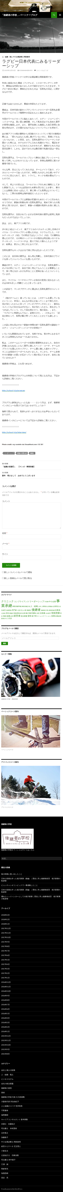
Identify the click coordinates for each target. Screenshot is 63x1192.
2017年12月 (6, 928)
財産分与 (4, 618)
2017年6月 (5, 955)
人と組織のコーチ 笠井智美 (11, 1106)
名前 (4, 533)
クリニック (7, 601)
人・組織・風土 (7, 57)
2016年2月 (5, 1027)
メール (5, 543)
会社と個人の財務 (8, 1070)
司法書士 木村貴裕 (9, 1128)
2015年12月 (6, 1036)
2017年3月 (5, 969)
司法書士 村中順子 (8, 1160)
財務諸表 (58, 616)
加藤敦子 (4, 1137)
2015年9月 (5, 1049)
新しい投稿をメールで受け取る (18, 578)
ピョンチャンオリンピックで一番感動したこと (19, 885)
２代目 (9, 618)
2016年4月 (5, 1018)
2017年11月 (6, 933)
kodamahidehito (26, 70)
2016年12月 (6, 982)
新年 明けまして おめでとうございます (31, 474)
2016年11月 (6, 987)
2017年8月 (5, 946)
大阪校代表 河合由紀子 (10, 1101)
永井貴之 (4, 1133)
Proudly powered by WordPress (11, 1189)
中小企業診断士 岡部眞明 (21, 57)
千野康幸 (4, 1110)
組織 (8, 616)
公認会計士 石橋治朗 (10, 1155)
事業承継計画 (26, 606)
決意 (38, 613)
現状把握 (55, 613)
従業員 (57, 610)
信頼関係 (9, 610)
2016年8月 (5, 1000)
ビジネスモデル (7, 1079)
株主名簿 (22, 613)
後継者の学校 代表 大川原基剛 (13, 1097)
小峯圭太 (4, 1151)
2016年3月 (5, 1022)
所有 (7, 613)
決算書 (42, 613)
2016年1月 (5, 1031)
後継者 (36, 609)
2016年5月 (5, 1013)
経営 (12, 616)
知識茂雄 (4, 1173)
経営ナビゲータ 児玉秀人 (11, 1146)
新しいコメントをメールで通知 (18, 572)
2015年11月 (6, 1040)
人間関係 (44, 606)
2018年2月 (5, 919)
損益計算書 (13, 613)
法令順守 (48, 613)
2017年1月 (5, 978)
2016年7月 (5, 1004)
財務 (53, 616)
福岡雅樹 (4, 1115)
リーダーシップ (9, 453)
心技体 (3, 613)
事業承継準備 (16, 606)
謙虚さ (32, 453)
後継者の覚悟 (6, 1088)
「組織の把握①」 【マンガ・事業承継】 (31, 465)
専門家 (14, 610)
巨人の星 (23, 610)
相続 (4, 616)
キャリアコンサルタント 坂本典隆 (14, 1119)
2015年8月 (5, 1054)
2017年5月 (5, 960)
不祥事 (46, 601)
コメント (6, 501)
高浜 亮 (4, 1178)
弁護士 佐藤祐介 (8, 1124)
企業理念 (56, 606)
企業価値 (50, 606)
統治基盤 (24, 616)
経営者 (17, 615)
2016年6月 (5, 1009)
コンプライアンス (21, 601)
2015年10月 (6, 1045)
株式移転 (32, 613)
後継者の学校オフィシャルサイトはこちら (17, 850)
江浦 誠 (4, 1164)
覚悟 (29, 616)
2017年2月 (5, 973)
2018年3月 (5, 915)
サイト (5, 554)
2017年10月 (6, 937)
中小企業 (52, 601)
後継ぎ (29, 610)
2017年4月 (5, 964)
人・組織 (34, 606)
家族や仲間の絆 (22, 453)
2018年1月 (5, 924)
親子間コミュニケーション (41, 616)
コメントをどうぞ (42, 70)
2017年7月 (5, 951)
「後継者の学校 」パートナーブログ (19, 15)
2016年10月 (6, 991)
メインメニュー (60, 15)
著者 (3, 1092)
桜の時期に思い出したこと (11, 874)
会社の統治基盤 (7, 1083)
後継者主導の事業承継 (48, 610)
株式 (27, 613)
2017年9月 (5, 942)
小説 (18, 610)
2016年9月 (5, 996)
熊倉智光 (4, 1169)
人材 (39, 606)
